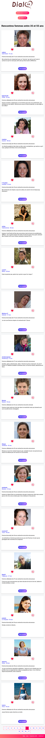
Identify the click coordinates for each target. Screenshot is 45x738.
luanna (4, 705)
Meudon (4, 489)
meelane (4, 139)
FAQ (24, 736)
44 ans (8, 532)
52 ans (8, 402)
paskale (4, 618)
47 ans (9, 315)
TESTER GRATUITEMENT (22, 12)
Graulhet (4, 184)
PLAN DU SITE (33, 736)
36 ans (12, 228)
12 (39, 728)
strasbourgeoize (6, 357)
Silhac (3, 663)
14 (19, 731)
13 (43, 728)
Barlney (4, 400)
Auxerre (4, 141)
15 (22, 731)
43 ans (8, 97)
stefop (3, 226)
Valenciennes (5, 228)
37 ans (10, 358)
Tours (3, 532)
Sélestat (4, 315)
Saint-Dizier (5, 53)
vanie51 (4, 270)
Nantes (4, 402)
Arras (3, 706)
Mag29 (4, 574)
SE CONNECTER (22, 17)
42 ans (10, 445)
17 (28, 731)
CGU (27, 736)
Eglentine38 (5, 96)
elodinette (4, 487)
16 (25, 731)
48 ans (9, 141)
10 (33, 728)
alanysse (4, 661)
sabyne (4, 52)
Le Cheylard (5, 619)
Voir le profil (22, 68)
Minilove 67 (5, 313)
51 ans (11, 53)
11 (36, 728)
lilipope (4, 444)
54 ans (11, 619)
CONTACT (41, 736)
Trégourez (4, 576)
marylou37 (5, 531)
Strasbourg (5, 358)
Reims (3, 271)
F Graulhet (4, 183)
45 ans (9, 489)
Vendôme (4, 445)
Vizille (3, 97)
